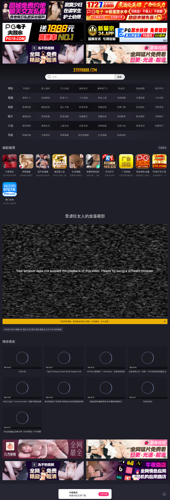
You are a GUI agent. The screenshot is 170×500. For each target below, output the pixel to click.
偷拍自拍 (45, 107)
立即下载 (103, 494)
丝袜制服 (121, 97)
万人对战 (64, 88)
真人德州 (45, 88)
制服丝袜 (102, 107)
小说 (10, 125)
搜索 (119, 76)
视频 (10, 97)
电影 (10, 107)
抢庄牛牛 (159, 88)
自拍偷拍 (45, 97)
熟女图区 (140, 116)
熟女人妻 (102, 97)
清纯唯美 (121, 116)
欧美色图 (64, 116)
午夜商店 (45, 135)
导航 (10, 135)
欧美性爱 (83, 107)
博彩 (10, 88)
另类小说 (121, 125)
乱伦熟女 (140, 107)
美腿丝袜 (102, 116)
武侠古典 (83, 125)
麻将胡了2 (102, 88)
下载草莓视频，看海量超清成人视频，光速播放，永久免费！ (113, 321)
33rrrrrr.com (85, 70)
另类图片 (159, 116)
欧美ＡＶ (64, 97)
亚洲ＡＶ (26, 97)
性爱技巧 (159, 125)
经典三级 (121, 107)
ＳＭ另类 (159, 97)
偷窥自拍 (26, 116)
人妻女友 (64, 125)
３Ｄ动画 (83, 97)
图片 (10, 116)
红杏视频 (102, 135)
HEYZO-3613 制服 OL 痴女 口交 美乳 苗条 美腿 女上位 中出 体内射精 (32, 329)
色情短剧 (121, 135)
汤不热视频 (83, 135)
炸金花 (121, 88)
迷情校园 (102, 125)
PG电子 (26, 88)
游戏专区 (83, 88)
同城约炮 (26, 135)
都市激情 (26, 125)
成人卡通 (64, 107)
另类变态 (159, 107)
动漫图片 (83, 116)
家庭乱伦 (45, 125)
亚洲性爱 (26, 107)
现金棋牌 (140, 88)
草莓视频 (64, 135)
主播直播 (140, 97)
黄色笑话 (140, 125)
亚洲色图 (45, 116)
